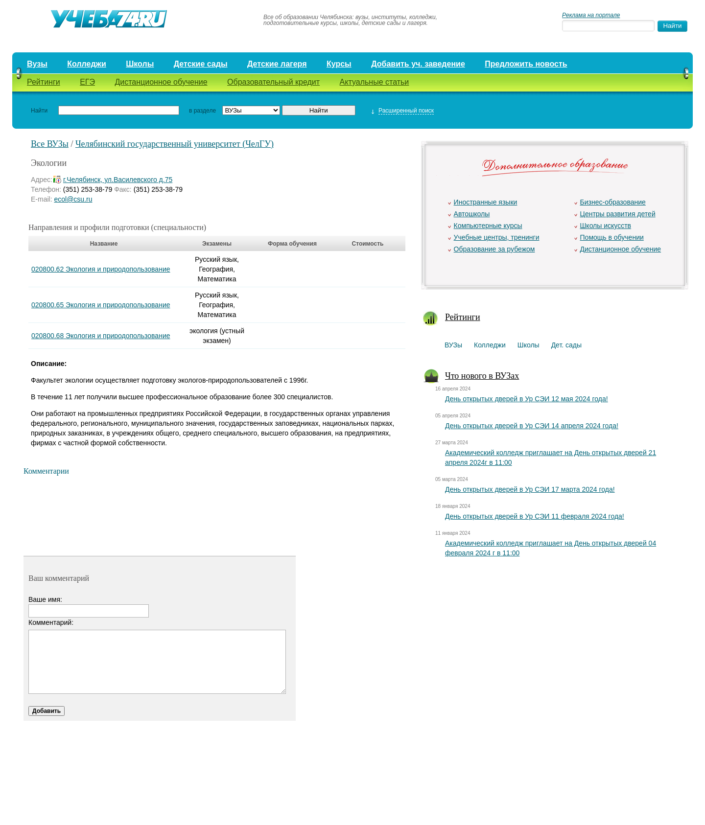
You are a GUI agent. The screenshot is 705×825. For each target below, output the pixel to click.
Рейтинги (43, 82)
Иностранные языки (485, 202)
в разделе (202, 110)
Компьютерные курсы (488, 225)
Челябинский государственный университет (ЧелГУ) (174, 144)
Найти (39, 110)
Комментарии (46, 471)
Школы (140, 64)
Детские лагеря (277, 64)
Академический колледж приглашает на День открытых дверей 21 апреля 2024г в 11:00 (550, 457)
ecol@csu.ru (73, 199)
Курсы (339, 64)
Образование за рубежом (494, 249)
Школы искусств (606, 225)
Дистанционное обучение (161, 82)
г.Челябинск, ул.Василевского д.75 (117, 179)
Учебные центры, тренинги (497, 237)
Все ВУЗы (50, 144)
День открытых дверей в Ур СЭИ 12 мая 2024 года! (526, 399)
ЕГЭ (87, 82)
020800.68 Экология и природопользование (100, 336)
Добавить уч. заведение (418, 64)
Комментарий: (50, 622)
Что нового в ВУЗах (482, 376)
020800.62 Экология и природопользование (100, 269)
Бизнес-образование (613, 202)
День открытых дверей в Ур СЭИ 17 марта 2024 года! (530, 489)
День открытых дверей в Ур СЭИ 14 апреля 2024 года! (531, 426)
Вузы (37, 64)
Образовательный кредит (273, 82)
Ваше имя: (45, 599)
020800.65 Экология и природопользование (100, 305)
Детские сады (201, 64)
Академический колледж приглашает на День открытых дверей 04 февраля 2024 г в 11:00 (550, 548)
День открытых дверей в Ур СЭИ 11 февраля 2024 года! (534, 516)
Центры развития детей (618, 214)
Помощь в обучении (612, 237)
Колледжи (86, 64)
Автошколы (472, 214)
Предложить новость (526, 64)
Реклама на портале (591, 15)
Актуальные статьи (374, 82)
